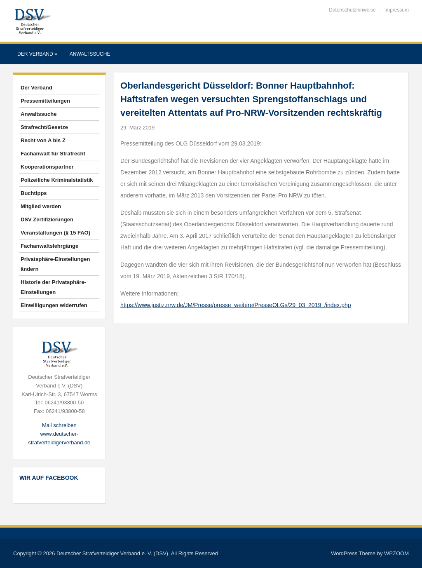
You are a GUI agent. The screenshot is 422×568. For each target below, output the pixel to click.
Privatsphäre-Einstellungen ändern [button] (55, 264)
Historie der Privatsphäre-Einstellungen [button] (53, 287)
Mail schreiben (59, 425)
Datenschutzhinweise (352, 10)
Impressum (396, 10)
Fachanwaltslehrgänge (49, 246)
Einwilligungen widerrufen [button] (54, 305)
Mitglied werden (41, 206)
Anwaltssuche (90, 54)
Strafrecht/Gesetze (44, 127)
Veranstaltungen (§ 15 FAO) (55, 233)
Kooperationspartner (47, 167)
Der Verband (37, 54)
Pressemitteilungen (45, 101)
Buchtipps (34, 193)
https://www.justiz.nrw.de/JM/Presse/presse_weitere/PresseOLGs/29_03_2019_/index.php (235, 305)
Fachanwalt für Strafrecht (53, 153)
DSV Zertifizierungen (47, 219)
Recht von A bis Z (43, 140)
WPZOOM (396, 553)
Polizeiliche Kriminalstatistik (57, 180)
